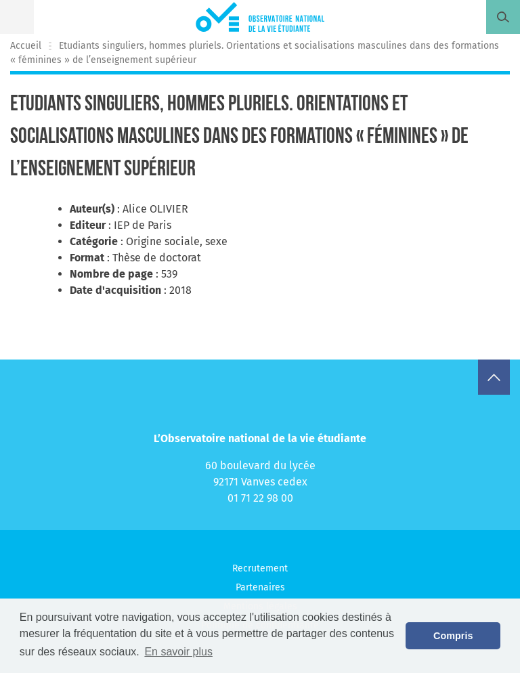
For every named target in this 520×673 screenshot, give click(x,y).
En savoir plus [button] (178, 651)
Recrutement (260, 568)
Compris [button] (453, 635)
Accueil (25, 45)
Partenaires (260, 587)
